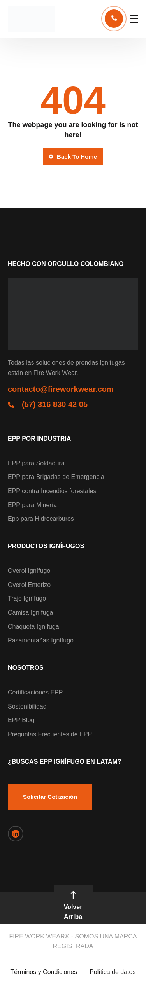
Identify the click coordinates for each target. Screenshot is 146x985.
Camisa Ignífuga (30, 612)
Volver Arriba (73, 906)
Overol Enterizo (29, 584)
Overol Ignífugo (29, 570)
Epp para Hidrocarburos (41, 518)
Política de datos (112, 972)
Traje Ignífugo (27, 598)
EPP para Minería (32, 505)
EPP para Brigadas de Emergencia (56, 477)
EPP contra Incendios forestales (52, 491)
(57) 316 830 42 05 (55, 404)
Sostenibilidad (27, 706)
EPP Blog (21, 720)
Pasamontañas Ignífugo (41, 640)
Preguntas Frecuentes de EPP (50, 734)
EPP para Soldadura (36, 463)
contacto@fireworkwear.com (61, 389)
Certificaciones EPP (35, 692)
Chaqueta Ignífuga (33, 626)
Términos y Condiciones (44, 972)
